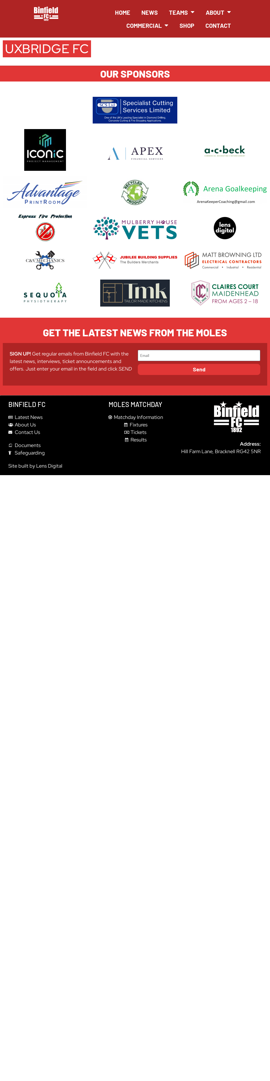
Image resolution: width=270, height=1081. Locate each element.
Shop (187, 25)
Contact (218, 25)
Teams (182, 12)
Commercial (147, 25)
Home (122, 12)
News (149, 12)
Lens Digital (49, 466)
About (218, 12)
